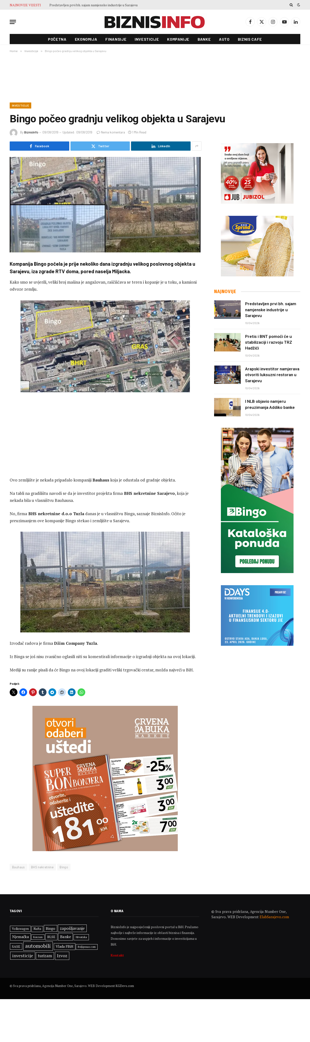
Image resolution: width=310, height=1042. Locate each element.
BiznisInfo (31, 133)
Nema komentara (111, 133)
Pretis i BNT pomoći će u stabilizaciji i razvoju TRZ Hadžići (268, 342)
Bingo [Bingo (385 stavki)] (50, 929)
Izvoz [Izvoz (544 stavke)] (62, 957)
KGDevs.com (125, 987)
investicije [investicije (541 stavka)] (22, 957)
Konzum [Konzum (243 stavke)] (38, 938)
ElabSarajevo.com (274, 918)
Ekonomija (86, 39)
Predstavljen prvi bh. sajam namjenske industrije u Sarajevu (93, 5)
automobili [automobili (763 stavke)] (38, 947)
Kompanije (178, 39)
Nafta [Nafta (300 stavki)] (37, 930)
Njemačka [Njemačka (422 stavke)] (20, 938)
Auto (224, 39)
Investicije (147, 39)
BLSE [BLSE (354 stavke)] (51, 938)
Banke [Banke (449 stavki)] (65, 938)
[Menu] (13, 21)
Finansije (115, 39)
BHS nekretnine (42, 868)
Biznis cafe (250, 39)
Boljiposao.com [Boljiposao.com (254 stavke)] (87, 948)
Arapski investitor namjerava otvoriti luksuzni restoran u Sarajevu (272, 375)
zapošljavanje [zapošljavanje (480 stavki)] (72, 929)
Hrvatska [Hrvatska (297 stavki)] (81, 938)
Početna (57, 39)
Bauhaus (18, 868)
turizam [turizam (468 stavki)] (45, 957)
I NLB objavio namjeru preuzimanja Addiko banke (270, 404)
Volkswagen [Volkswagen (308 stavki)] (20, 930)
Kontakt (117, 956)
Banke (204, 39)
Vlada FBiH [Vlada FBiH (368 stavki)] (64, 947)
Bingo (64, 868)
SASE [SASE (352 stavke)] (16, 947)
